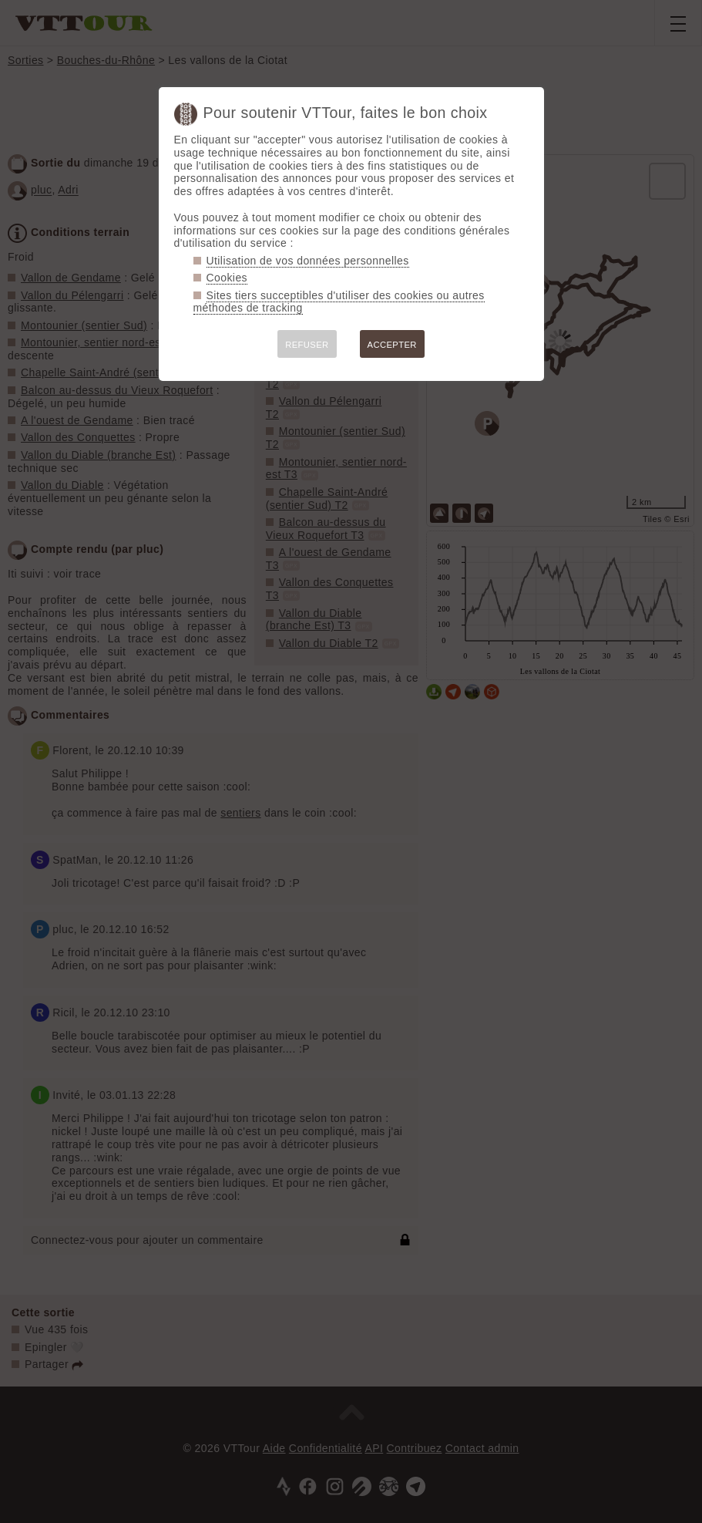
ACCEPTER (392, 344)
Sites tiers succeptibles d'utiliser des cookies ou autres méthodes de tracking (339, 302)
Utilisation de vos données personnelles (308, 260)
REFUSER (306, 344)
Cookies (227, 277)
